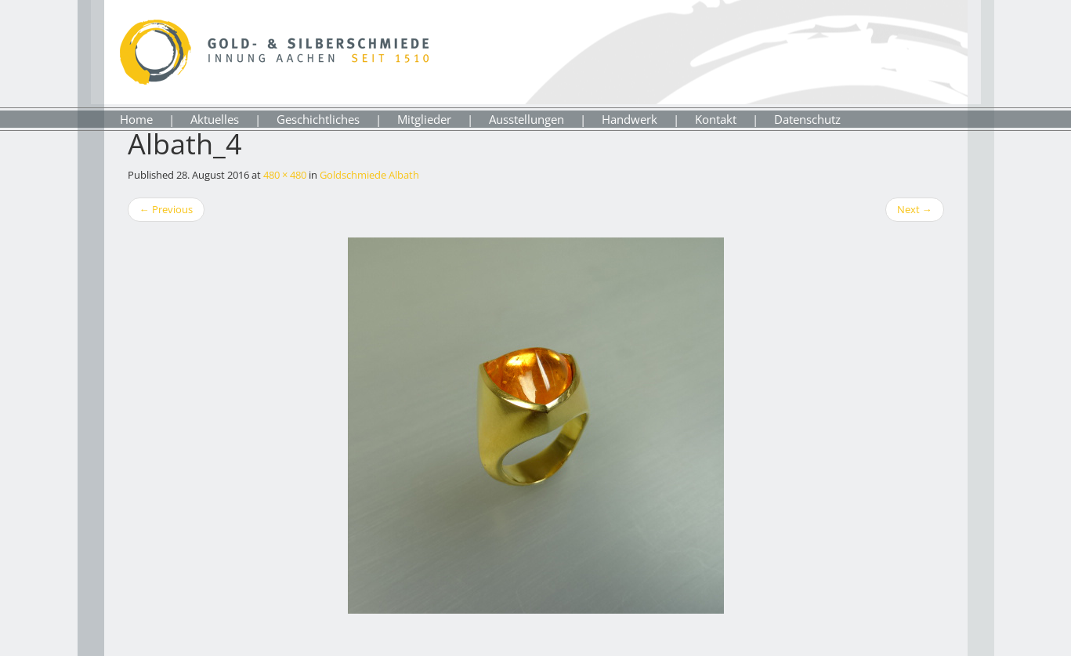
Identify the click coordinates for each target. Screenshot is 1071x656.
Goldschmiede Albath (369, 175)
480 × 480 (284, 175)
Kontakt (715, 119)
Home (136, 119)
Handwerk (629, 119)
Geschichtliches (318, 119)
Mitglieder (424, 119)
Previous (166, 209)
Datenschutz (807, 119)
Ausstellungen (526, 119)
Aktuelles (214, 119)
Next (914, 209)
